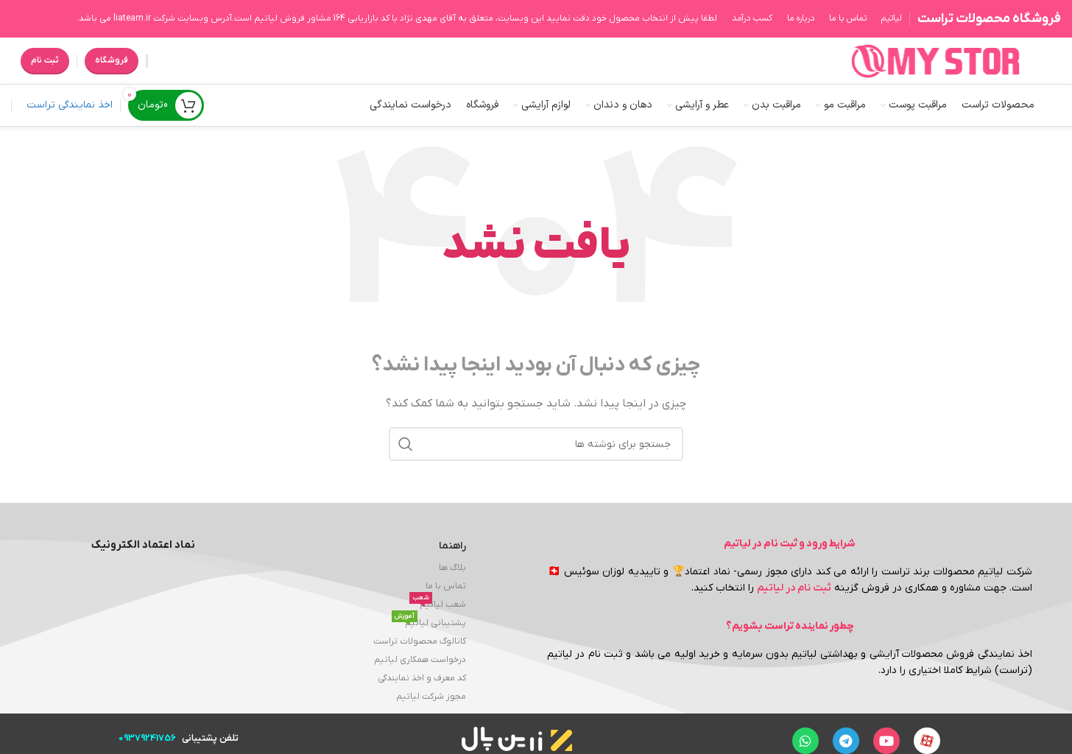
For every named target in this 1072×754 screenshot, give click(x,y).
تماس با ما (446, 586)
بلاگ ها (452, 568)
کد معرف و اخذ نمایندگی (422, 678)
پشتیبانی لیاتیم (429, 621)
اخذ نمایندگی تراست (70, 105)
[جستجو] (536, 444)
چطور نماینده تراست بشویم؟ (790, 626)
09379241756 (147, 738)
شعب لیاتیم (437, 603)
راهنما (452, 546)
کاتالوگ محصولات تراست (419, 641)
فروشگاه (111, 60)
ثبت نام (45, 60)
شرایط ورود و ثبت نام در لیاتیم (790, 544)
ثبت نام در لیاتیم (794, 588)
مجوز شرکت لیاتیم (431, 696)
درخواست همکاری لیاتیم (420, 660)
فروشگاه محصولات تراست (989, 18)
